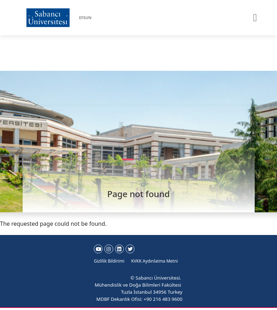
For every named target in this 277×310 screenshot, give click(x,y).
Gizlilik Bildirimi (109, 261)
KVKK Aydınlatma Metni (154, 261)
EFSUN (85, 17)
